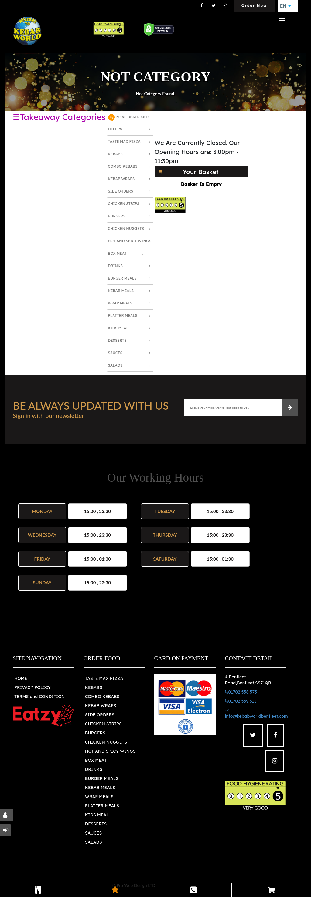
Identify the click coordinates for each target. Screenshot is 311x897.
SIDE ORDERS (99, 714)
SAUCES (93, 833)
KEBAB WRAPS (100, 705)
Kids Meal (118, 328)
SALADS (93, 842)
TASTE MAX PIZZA (104, 678)
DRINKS (93, 769)
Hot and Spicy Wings (129, 241)
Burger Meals (122, 278)
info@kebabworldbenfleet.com (256, 713)
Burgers (116, 216)
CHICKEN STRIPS (103, 724)
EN (285, 6)
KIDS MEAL (97, 815)
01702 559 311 (240, 701)
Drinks (115, 266)
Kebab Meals (121, 290)
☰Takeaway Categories (59, 117)
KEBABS (93, 687)
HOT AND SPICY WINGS (110, 751)
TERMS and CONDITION (39, 696)
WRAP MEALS (99, 796)
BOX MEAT (96, 760)
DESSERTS (96, 824)
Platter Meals (122, 315)
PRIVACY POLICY (32, 687)
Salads (115, 365)
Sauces (115, 353)
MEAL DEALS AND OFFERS (128, 122)
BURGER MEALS (101, 778)
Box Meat (117, 253)
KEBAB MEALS (100, 787)
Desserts (117, 340)
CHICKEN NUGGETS (106, 742)
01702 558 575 (241, 692)
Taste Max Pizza (124, 141)
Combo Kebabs (122, 166)
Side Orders (120, 191)
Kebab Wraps (121, 178)
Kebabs (115, 154)
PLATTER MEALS (102, 805)
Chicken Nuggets (126, 228)
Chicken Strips (123, 203)
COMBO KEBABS (102, 696)
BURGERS (95, 733)
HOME (20, 678)
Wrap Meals (120, 303)
